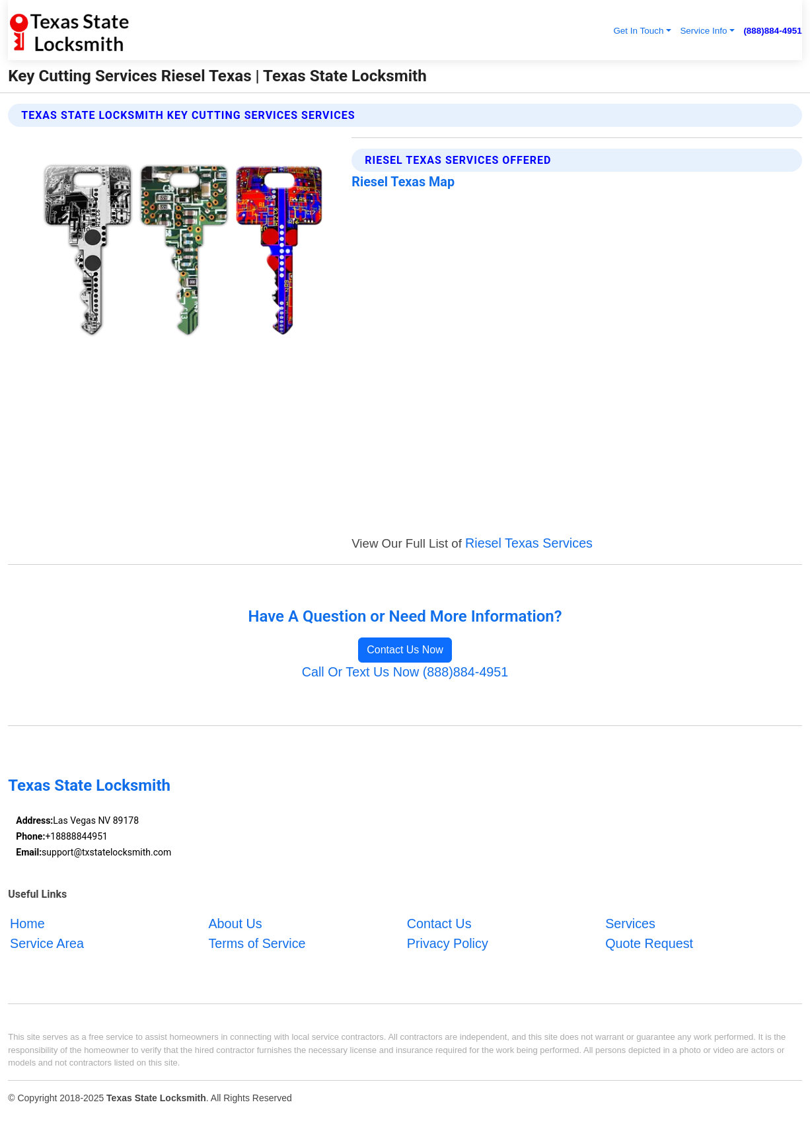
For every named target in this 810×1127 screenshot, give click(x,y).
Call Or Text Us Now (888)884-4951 (405, 672)
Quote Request (649, 942)
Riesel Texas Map (403, 182)
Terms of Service (256, 942)
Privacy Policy (447, 942)
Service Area (47, 942)
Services (630, 923)
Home (27, 923)
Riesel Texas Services (529, 543)
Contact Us (439, 923)
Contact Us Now (405, 649)
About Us (235, 923)
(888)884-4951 (772, 31)
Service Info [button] (703, 31)
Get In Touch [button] (638, 31)
